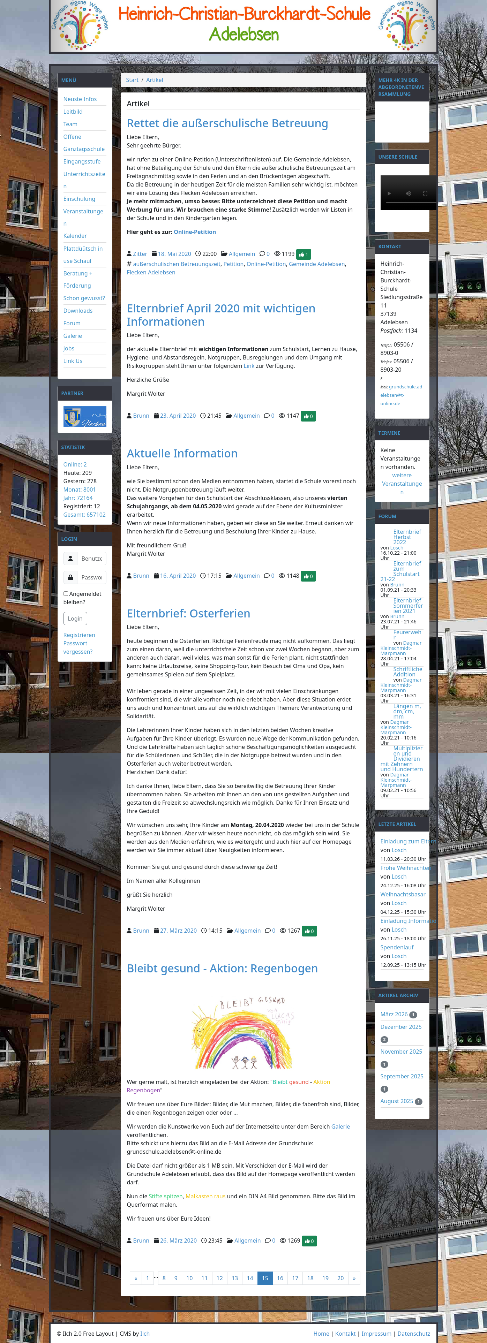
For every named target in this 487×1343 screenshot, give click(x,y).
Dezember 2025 (401, 1027)
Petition (233, 264)
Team (70, 124)
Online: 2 (75, 464)
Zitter (140, 253)
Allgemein (242, 253)
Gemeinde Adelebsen (317, 264)
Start (132, 80)
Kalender (75, 236)
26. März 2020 (178, 1240)
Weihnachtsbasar (403, 894)
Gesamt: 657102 (84, 514)
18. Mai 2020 (174, 253)
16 (280, 1278)
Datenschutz (414, 1333)
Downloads (78, 310)
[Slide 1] (231, 46)
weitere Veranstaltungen (402, 483)
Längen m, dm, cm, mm (407, 711)
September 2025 (402, 1076)
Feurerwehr (408, 634)
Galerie (72, 336)
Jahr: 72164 (78, 498)
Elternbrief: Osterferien (188, 613)
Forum (72, 323)
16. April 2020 (178, 575)
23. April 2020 (178, 415)
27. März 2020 (178, 930)
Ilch (145, 1333)
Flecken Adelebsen (151, 272)
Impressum (377, 1333)
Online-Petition (195, 232)
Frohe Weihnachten (406, 868)
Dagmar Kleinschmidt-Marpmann (401, 648)
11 (204, 1278)
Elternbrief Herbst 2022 (407, 537)
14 (250, 1278)
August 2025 (398, 1101)
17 (295, 1278)
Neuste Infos (80, 99)
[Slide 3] (256, 46)
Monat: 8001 (79, 489)
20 (340, 1278)
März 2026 (395, 1014)
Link (249, 366)
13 (235, 1278)
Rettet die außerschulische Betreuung (227, 122)
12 (220, 1278)
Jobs (69, 348)
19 (325, 1278)
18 (310, 1278)
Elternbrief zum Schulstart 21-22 (401, 571)
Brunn (141, 415)
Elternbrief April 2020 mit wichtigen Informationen (221, 315)
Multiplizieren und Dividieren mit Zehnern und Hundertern (402, 758)
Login (75, 618)
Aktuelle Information (182, 453)
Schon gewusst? (84, 298)
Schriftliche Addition (408, 671)
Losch (396, 547)
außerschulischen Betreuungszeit (176, 264)
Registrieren (79, 635)
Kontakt (345, 1333)
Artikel (154, 80)
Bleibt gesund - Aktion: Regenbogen (222, 968)
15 (265, 1278)
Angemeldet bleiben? (82, 598)
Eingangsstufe (82, 161)
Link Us (72, 361)
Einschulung (79, 199)
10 (189, 1278)
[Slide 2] (243, 46)
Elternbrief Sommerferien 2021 (408, 606)
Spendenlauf (397, 947)
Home (321, 1333)
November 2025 (401, 1051)
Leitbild (73, 111)
